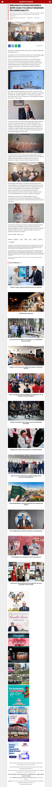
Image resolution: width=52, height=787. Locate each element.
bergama (30, 17)
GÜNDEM (19, 763)
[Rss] (9, 774)
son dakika (11, 242)
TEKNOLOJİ (29, 764)
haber (25, 239)
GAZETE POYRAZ (26, 2)
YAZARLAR (15, 763)
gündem (40, 239)
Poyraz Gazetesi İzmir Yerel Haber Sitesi (25, 777)
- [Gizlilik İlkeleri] (31, 774)
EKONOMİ (37, 763)
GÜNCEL (25, 764)
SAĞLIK (21, 764)
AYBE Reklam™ (29, 784)
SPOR (29, 763)
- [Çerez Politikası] (26, 776)
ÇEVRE (33, 764)
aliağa (34, 239)
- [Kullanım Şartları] (21, 774)
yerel (21, 239)
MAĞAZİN (32, 763)
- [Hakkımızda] (40, 774)
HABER (11, 763)
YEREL (22, 763)
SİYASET (26, 763)
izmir (30, 239)
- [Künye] (13, 774)
